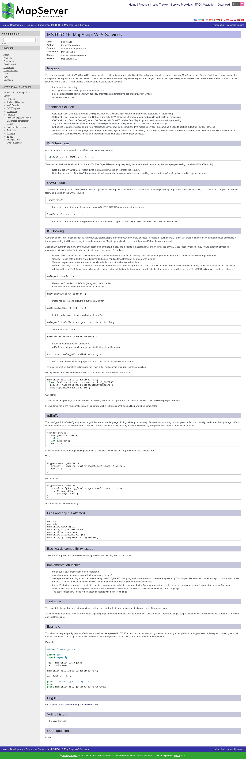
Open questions (14, 143)
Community (8, 61)
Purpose (11, 99)
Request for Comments (37, 25)
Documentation (10, 70)
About (6, 55)
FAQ (197, 4)
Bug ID (10, 136)
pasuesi (231, 25)
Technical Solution (15, 102)
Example (11, 133)
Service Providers (182, 4)
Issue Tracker (160, 4)
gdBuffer (11, 114)
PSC (5, 77)
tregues (240, 25)
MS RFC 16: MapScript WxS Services (70, 25)
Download (224, 4)
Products (144, 4)
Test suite (11, 130)
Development (16, 25)
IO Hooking (12, 111)
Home (132, 4)
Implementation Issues (17, 127)
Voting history (13, 139)
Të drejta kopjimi (69, 755)
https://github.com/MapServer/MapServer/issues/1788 (72, 704)
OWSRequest (13, 108)
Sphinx (177, 755)
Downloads (8, 67)
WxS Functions (14, 105)
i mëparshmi (219, 25)
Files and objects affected (19, 118)
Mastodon (209, 4)
